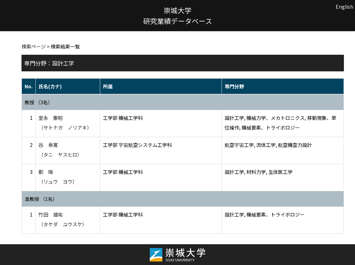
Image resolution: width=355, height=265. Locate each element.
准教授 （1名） (41, 198)
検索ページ (33, 46)
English (344, 6)
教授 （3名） (39, 102)
